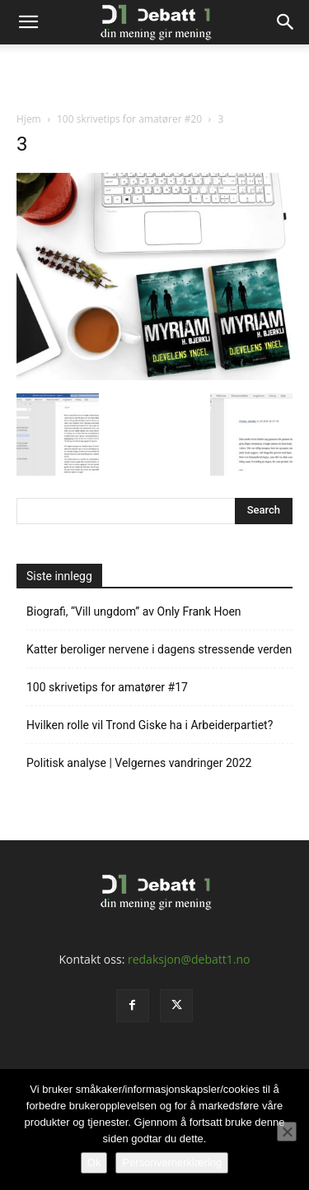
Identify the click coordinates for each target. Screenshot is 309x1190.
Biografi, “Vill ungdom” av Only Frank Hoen (133, 611)
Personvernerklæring (172, 1162)
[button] (28, 22)
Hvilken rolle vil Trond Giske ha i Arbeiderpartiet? (149, 725)
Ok (94, 1162)
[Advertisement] (155, 73)
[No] (287, 1131)
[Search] (286, 22)
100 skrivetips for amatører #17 (107, 687)
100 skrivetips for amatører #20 (129, 119)
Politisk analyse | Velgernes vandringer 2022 (138, 762)
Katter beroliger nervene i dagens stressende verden (159, 649)
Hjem (28, 119)
